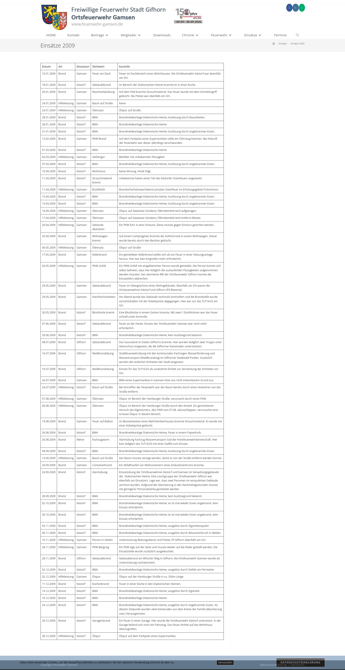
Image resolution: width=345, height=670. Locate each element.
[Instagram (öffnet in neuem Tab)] (295, 8)
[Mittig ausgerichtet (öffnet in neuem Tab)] (302, 8)
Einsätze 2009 (298, 43)
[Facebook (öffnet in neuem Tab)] (289, 8)
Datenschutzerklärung (301, 662)
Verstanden (225, 662)
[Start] (274, 43)
